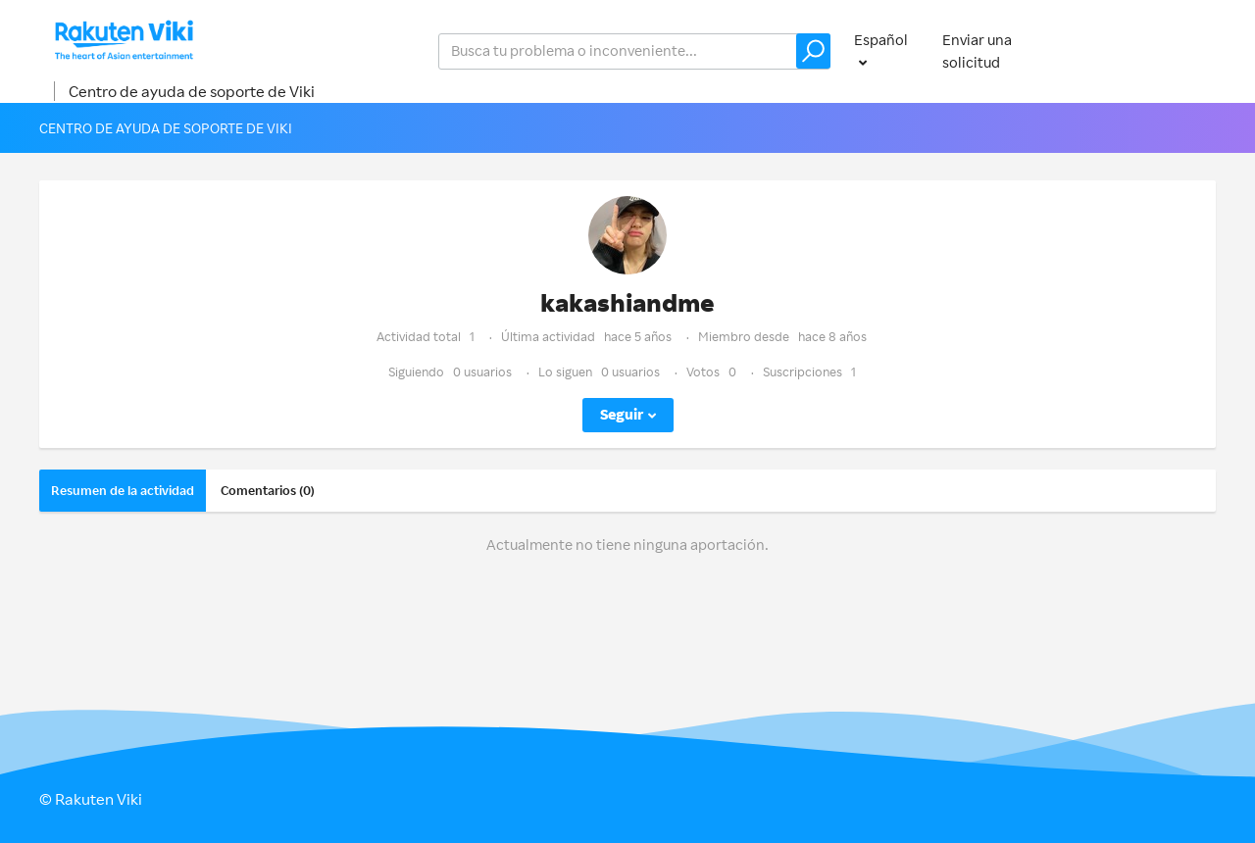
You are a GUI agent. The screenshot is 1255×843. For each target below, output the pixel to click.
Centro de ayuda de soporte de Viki (192, 91)
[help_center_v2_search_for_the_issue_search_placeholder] (634, 51)
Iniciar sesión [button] (1152, 50)
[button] (813, 51)
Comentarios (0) (268, 490)
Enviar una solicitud (977, 51)
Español (881, 39)
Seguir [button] (621, 414)
